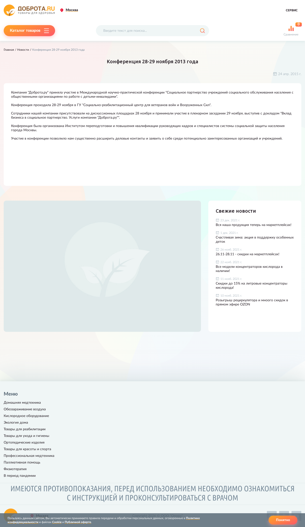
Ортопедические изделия (24, 442)
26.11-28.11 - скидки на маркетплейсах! (247, 254)
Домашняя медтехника (22, 402)
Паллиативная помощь (22, 462)
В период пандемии (20, 476)
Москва (72, 10)
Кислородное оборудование (26, 416)
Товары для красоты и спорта (27, 449)
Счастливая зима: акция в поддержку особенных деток (255, 239)
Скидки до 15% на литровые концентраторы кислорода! (251, 285)
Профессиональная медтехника (29, 456)
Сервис (292, 10)
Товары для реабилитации (25, 429)
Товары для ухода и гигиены (26, 436)
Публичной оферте (78, 522)
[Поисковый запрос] (152, 30)
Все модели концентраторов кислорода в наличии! (249, 269)
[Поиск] (202, 31)
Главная (9, 49)
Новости (23, 49)
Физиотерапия (15, 469)
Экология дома (16, 422)
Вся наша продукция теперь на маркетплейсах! (253, 225)
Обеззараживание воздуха (25, 409)
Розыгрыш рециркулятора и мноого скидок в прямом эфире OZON (252, 302)
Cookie (56, 522)
